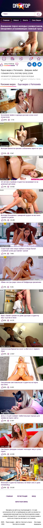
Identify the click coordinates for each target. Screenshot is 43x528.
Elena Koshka (5, 279)
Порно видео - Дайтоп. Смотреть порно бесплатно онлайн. (19, 523)
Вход (34, 496)
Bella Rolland (5, 246)
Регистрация (22, 496)
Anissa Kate (5, 146)
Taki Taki (3, 112)
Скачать (31, 53)
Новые (15, 20)
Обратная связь (21, 502)
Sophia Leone (5, 346)
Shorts (24, 20)
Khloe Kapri (5, 179)
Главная (5, 20)
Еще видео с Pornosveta (29, 84)
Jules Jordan (5, 447)
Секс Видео (35, 20)
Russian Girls (5, 313)
